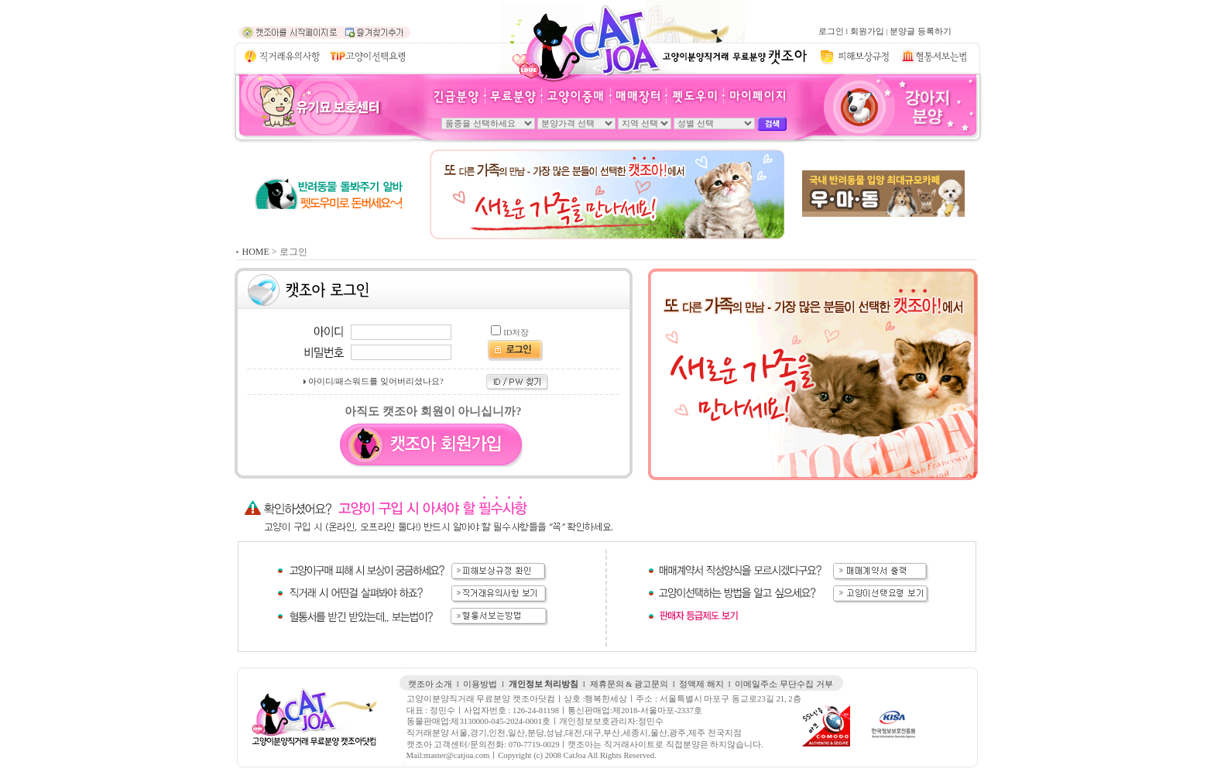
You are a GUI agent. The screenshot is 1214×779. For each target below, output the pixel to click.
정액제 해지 (701, 684)
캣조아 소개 (430, 684)
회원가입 (867, 31)
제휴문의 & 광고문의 (629, 684)
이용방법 (480, 684)
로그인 (831, 31)
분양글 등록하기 (921, 31)
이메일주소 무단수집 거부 (783, 684)
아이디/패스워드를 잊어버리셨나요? (376, 381)
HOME (255, 251)
